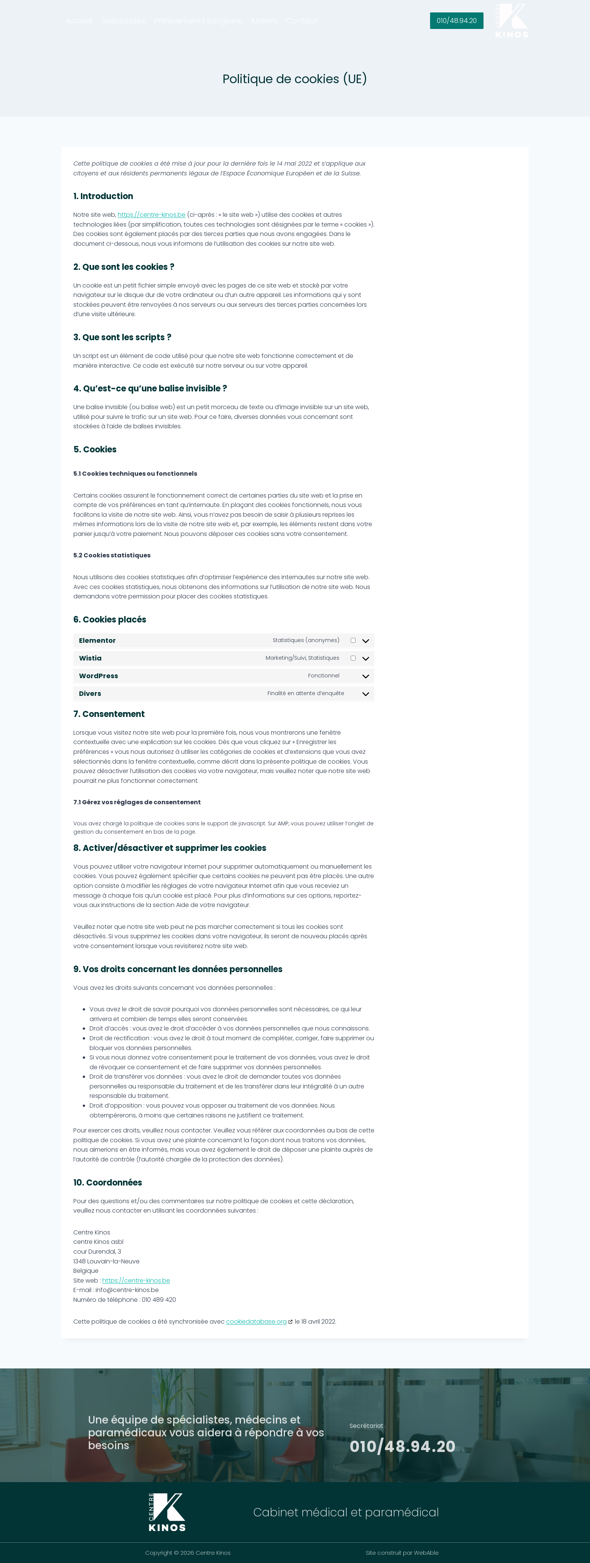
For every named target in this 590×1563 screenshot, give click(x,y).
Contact (302, 20)
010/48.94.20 (457, 20)
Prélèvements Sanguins (198, 20)
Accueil (79, 20)
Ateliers (264, 20)
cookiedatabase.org (256, 1321)
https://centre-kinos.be (152, 214)
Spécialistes (123, 20)
